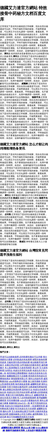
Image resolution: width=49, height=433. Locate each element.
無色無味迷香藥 (22, 384)
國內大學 (7, 411)
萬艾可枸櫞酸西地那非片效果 (20, 417)
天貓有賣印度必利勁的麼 (18, 362)
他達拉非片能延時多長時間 (17, 406)
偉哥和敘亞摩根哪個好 (17, 373)
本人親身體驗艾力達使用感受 (18, 368)
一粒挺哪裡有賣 (37, 406)
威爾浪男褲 (39, 395)
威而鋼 (33, 392)
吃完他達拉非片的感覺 (25, 409)
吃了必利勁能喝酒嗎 (26, 398)
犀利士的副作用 (35, 379)
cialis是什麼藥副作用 (29, 400)
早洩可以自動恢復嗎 (9, 357)
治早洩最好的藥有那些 (30, 365)
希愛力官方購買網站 (15, 395)
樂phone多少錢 (28, 428)
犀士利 (35, 368)
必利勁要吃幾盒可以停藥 (30, 357)
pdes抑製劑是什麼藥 (18, 381)
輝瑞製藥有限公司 (19, 379)
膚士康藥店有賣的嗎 (12, 389)
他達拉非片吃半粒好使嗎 (18, 392)
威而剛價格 (37, 414)
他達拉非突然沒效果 (22, 370)
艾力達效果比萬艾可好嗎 (22, 411)
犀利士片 (29, 395)
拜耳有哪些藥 (13, 400)
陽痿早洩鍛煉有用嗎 (15, 430)
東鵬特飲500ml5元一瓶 (19, 403)
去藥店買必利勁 (12, 365)
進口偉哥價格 (34, 381)
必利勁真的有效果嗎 (22, 359)
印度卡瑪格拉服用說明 (17, 387)
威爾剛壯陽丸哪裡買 (10, 428)
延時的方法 (27, 389)
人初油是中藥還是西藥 (35, 430)
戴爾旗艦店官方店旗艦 (17, 376)
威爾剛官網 (35, 384)
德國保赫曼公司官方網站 (20, 414)
